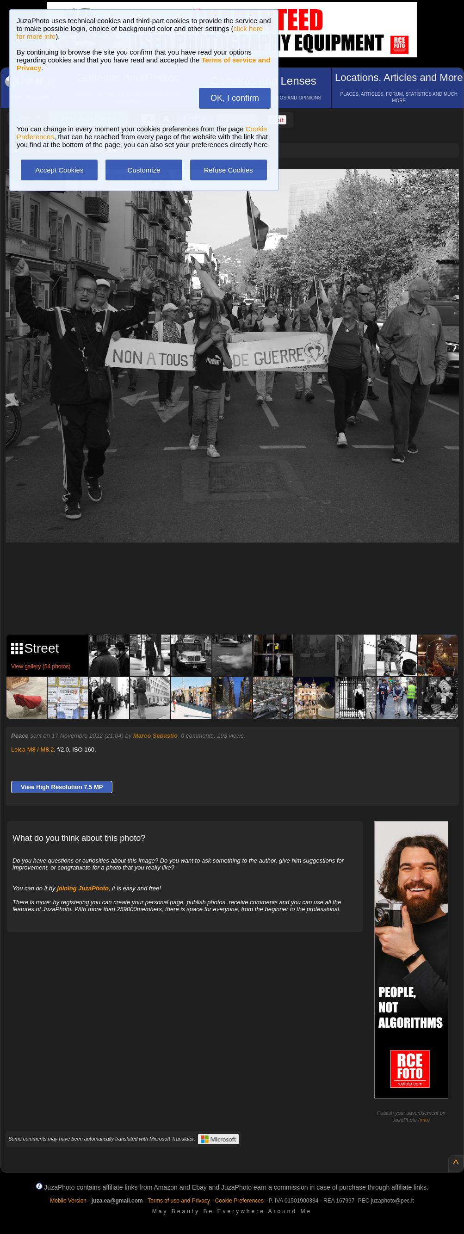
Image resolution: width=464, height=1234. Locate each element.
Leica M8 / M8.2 (32, 749)
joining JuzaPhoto (83, 888)
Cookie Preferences (239, 1200)
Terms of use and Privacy (179, 1200)
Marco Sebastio (155, 735)
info (424, 1120)
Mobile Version (68, 1200)
